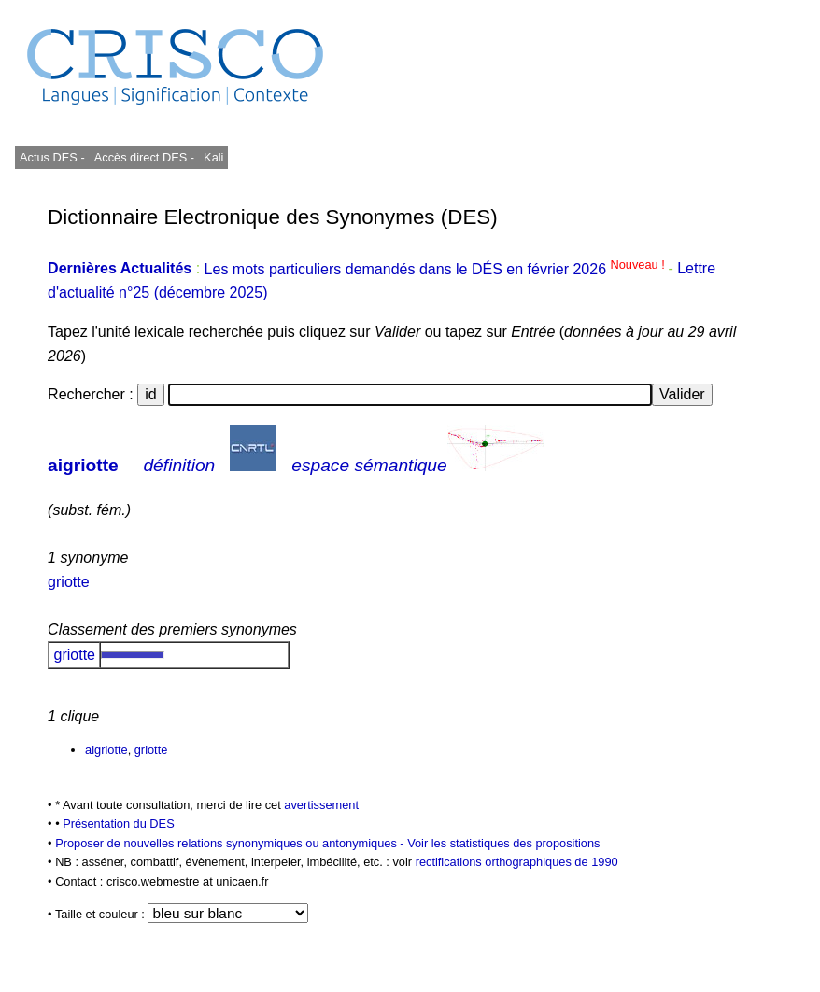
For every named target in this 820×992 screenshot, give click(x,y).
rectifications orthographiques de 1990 (517, 862)
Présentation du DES (119, 824)
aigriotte (83, 465)
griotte (68, 582)
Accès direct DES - (144, 157)
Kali (213, 157)
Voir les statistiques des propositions (503, 843)
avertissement (321, 805)
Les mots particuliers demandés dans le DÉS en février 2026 (437, 269)
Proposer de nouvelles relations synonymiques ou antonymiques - (231, 843)
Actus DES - (52, 157)
